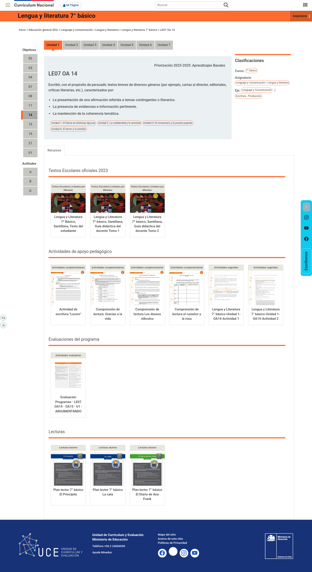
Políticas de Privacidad (172, 542)
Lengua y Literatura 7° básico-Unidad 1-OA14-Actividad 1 (226, 314)
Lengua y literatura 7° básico (57, 15)
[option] (306, 217)
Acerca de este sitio (170, 538)
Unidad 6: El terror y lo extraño (68, 129)
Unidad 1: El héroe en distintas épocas (73, 123)
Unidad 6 (145, 45)
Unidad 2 (71, 45)
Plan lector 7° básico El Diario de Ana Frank (147, 494)
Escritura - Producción (248, 96)
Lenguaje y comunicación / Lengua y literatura (90, 29)
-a (4, 325)
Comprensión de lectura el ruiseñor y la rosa (186, 314)
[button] (306, 207)
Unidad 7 (164, 45)
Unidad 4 (108, 45)
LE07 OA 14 (167, 29)
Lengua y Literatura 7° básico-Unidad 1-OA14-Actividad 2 (265, 314)
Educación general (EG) (43, 29)
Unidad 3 (90, 45)
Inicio (22, 29)
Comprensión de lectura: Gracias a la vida (107, 314)
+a (4, 317)
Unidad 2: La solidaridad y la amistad (119, 123)
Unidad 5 (126, 45)
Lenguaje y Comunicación (256, 90)
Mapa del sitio (167, 534)
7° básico (251, 70)
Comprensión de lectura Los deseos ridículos (147, 314)
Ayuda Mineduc (102, 552)
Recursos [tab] (54, 150)
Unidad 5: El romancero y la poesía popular (168, 123)
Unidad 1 (53, 45)
